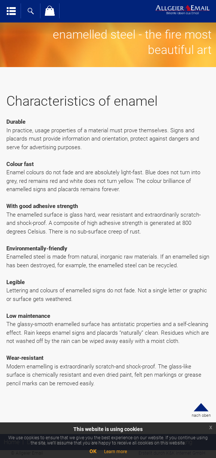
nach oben (201, 415)
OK (93, 451)
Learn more (115, 451)
